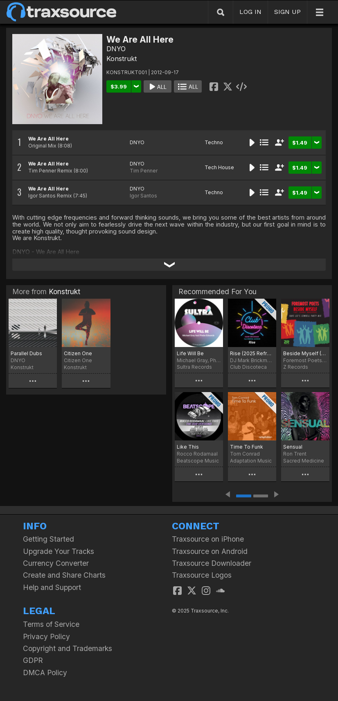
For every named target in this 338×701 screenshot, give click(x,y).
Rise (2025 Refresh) (252, 353)
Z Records (295, 367)
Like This (188, 447)
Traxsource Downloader (211, 563)
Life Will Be (190, 353)
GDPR (33, 660)
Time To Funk (246, 447)
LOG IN (250, 12)
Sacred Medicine (303, 461)
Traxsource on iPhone (208, 539)
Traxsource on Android (210, 551)
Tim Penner (144, 171)
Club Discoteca (248, 367)
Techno (214, 142)
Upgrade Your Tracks (58, 551)
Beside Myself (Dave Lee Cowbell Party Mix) (305, 353)
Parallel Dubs (26, 353)
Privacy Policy (46, 636)
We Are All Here (48, 139)
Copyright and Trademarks (67, 648)
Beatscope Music (198, 461)
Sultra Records (194, 367)
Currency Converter (56, 563)
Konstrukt (121, 58)
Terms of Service (51, 624)
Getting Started (48, 539)
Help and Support (52, 587)
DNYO (116, 49)
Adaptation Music (251, 461)
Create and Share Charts (64, 575)
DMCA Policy (45, 672)
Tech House (219, 167)
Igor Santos (143, 196)
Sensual (292, 447)
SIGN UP (287, 12)
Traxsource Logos (202, 575)
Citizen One (78, 353)
